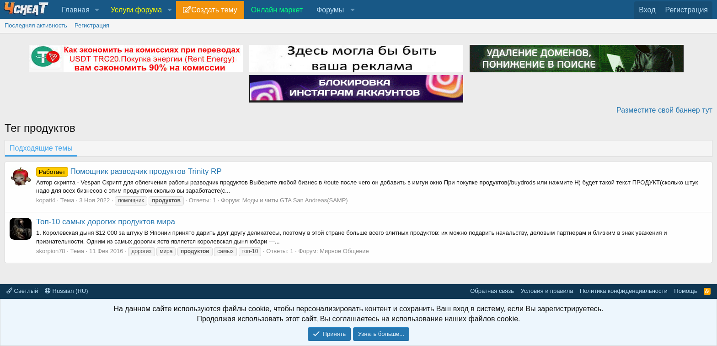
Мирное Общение (344, 251)
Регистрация (92, 25)
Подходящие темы (41, 148)
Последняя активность (36, 25)
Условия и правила (546, 290)
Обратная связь (492, 290)
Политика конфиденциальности (624, 290)
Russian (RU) (66, 290)
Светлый (22, 290)
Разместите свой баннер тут (664, 110)
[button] (97, 10)
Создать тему (214, 10)
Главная (76, 10)
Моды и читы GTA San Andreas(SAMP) (295, 200)
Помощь (685, 290)
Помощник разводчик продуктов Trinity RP (129, 171)
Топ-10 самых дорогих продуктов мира (105, 221)
